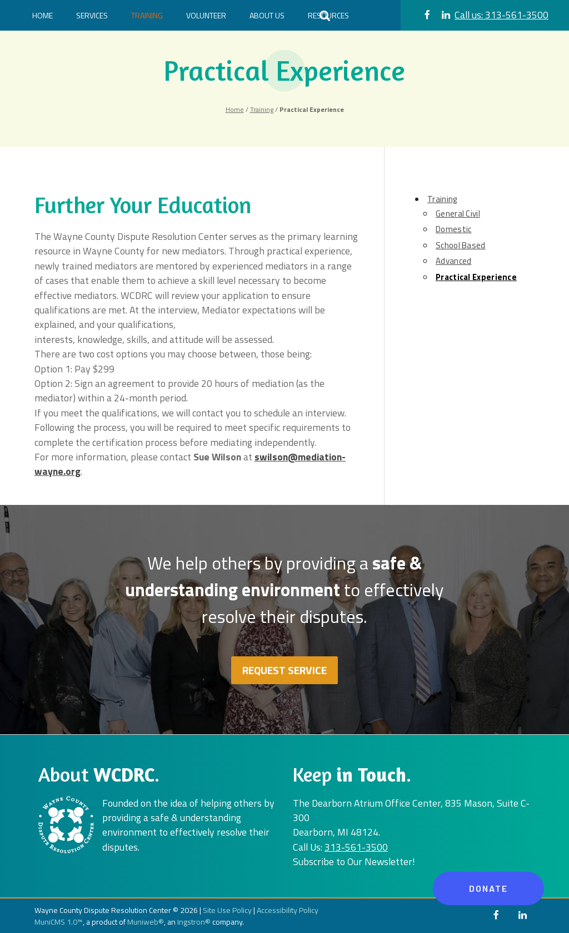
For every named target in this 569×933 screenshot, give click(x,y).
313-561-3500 (501, 15)
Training (147, 15)
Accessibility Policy (287, 910)
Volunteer (206, 15)
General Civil (458, 213)
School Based (461, 245)
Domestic (453, 229)
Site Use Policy (227, 910)
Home (42, 15)
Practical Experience (476, 277)
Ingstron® (194, 921)
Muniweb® (145, 921)
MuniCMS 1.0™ (58, 921)
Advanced (453, 260)
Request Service (284, 670)
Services (92, 15)
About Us (266, 15)
